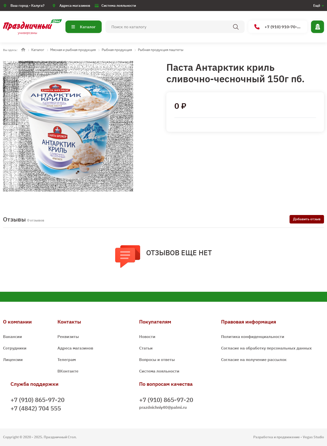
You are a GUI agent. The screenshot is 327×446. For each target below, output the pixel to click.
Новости (147, 336)
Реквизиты (68, 336)
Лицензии (13, 359)
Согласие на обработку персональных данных (266, 348)
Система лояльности (118, 5)
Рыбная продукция (117, 50)
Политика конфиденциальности (252, 336)
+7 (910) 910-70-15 (278, 27)
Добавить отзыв (307, 219)
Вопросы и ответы (157, 359)
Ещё (316, 5)
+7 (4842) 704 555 (35, 408)
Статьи (146, 348)
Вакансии (12, 336)
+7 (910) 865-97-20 (37, 400)
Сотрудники (14, 348)
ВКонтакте (67, 371)
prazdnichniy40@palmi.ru (163, 407)
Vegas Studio (313, 437)
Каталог (83, 26)
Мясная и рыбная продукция (73, 50)
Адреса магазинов (74, 5)
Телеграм (66, 359)
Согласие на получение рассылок (254, 359)
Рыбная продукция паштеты (160, 50)
